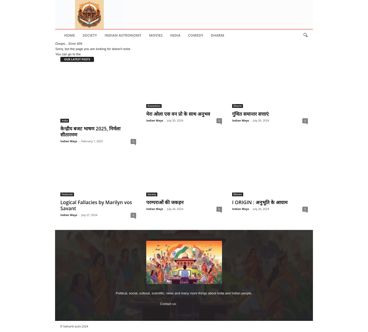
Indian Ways (68, 141)
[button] (305, 35)
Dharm (217, 35)
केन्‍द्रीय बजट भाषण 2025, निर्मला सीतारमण (90, 131)
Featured (67, 194)
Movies (156, 35)
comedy (195, 35)
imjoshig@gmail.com (193, 304)
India (175, 35)
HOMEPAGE (91, 54)
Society (90, 35)
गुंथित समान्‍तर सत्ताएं (250, 114)
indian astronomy (123, 35)
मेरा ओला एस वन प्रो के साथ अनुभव (178, 114)
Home (69, 35)
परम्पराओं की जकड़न (165, 202)
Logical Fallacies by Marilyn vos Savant (96, 205)
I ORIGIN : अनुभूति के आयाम (259, 202)
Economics (154, 106)
